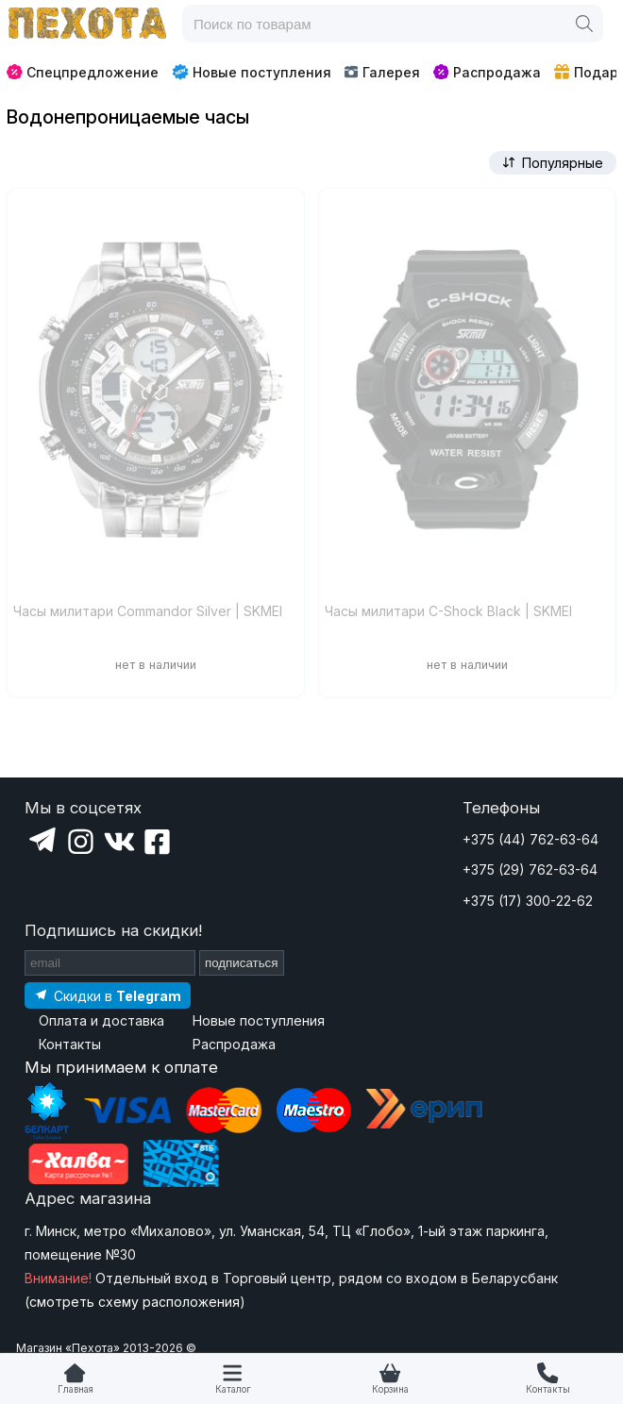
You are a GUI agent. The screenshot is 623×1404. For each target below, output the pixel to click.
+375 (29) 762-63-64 (530, 869)
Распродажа (487, 72)
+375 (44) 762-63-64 (530, 839)
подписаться (241, 963)
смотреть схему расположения (134, 1302)
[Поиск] (584, 23)
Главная (75, 1389)
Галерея (382, 72)
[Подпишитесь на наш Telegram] (108, 995)
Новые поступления (251, 71)
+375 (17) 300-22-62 (528, 901)
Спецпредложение (83, 72)
